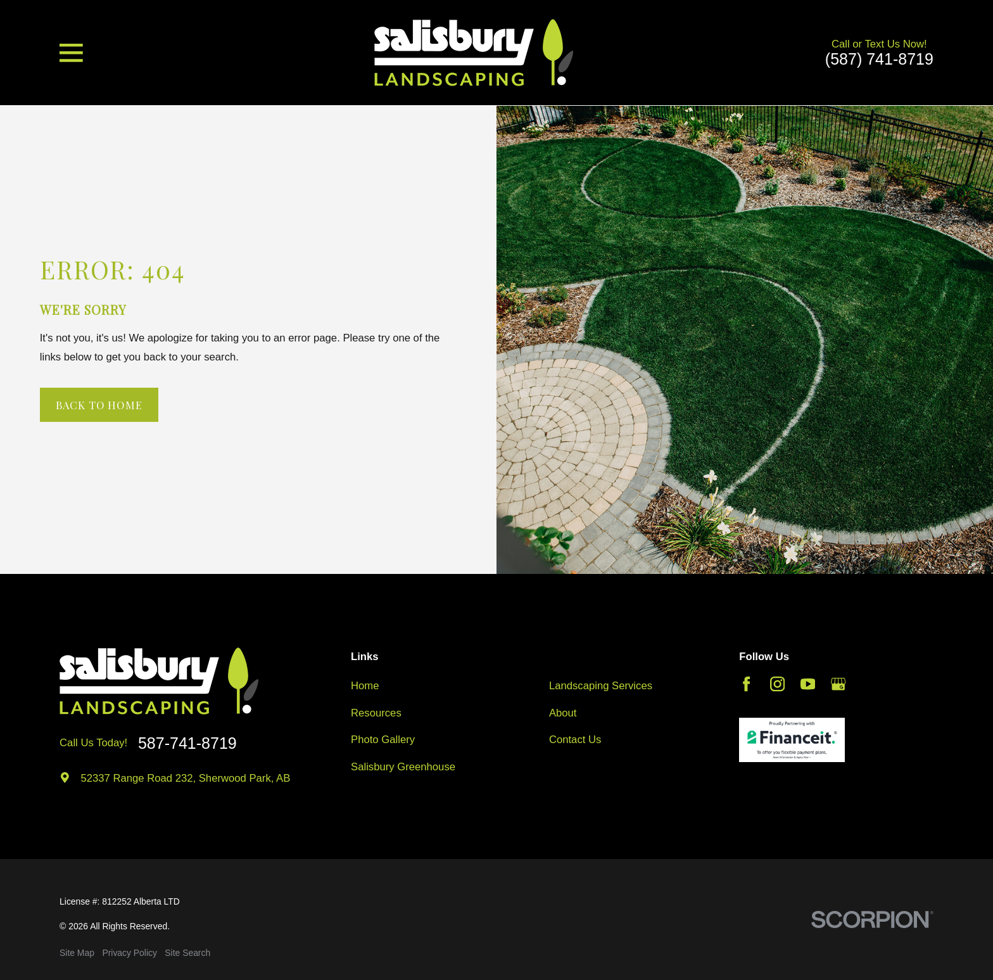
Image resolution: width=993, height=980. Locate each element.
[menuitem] (77, 953)
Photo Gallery (383, 740)
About (563, 713)
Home (365, 686)
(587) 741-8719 (879, 59)
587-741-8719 (187, 743)
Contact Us (575, 740)
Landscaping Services (600, 686)
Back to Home (99, 405)
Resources (376, 713)
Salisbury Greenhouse (403, 767)
